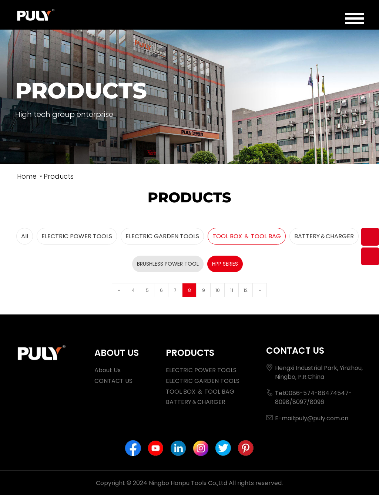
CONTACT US (113, 381)
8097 (299, 402)
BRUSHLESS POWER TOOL (168, 263)
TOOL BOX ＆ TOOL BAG (246, 236)
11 (231, 290)
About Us (107, 370)
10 (217, 290)
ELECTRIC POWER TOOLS (76, 236)
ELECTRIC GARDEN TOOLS (162, 236)
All (24, 236)
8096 (317, 402)
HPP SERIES (225, 263)
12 (246, 290)
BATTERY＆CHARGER (324, 236)
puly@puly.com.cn (321, 418)
